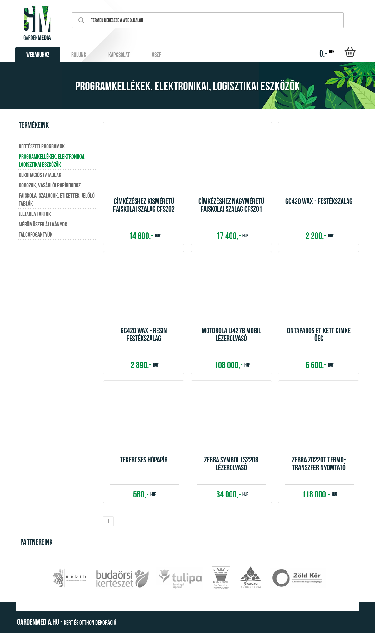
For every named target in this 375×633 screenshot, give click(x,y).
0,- (326, 53)
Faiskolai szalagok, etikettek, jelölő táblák (57, 199)
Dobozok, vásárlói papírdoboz (50, 185)
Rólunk (78, 54)
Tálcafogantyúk (35, 234)
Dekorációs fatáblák (40, 174)
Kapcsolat (119, 54)
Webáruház (37, 54)
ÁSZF (156, 54)
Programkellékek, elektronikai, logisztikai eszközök (52, 160)
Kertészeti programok (42, 146)
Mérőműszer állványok (43, 224)
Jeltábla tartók (35, 213)
